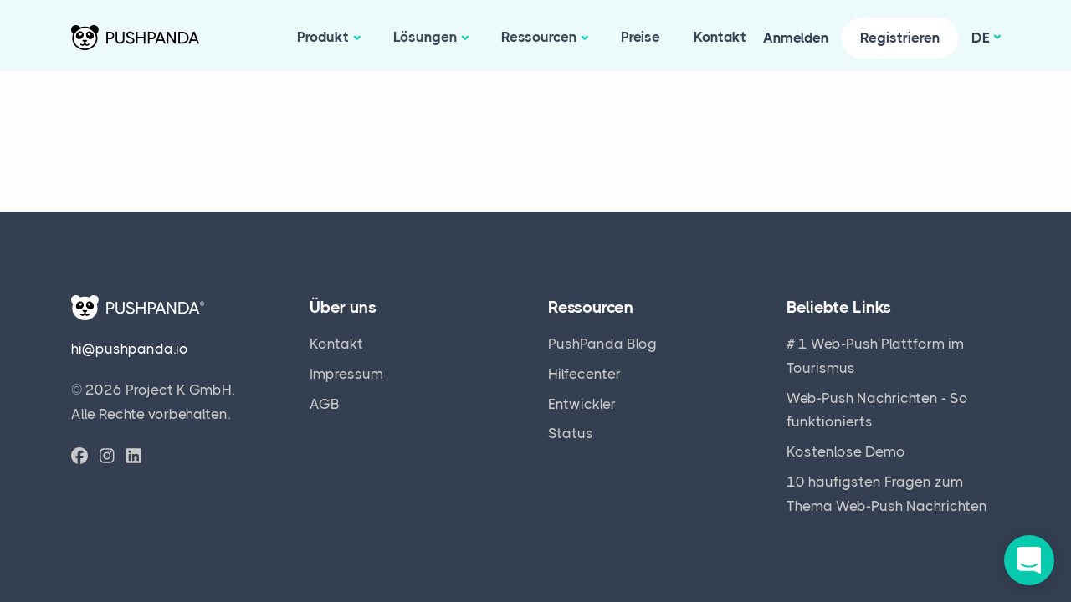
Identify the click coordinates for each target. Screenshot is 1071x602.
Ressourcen (538, 36)
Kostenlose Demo (846, 451)
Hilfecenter (584, 373)
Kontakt (720, 36)
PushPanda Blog (602, 343)
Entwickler (582, 403)
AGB (325, 403)
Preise (640, 36)
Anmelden (795, 37)
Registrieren (900, 37)
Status (570, 433)
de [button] (980, 37)
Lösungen (425, 36)
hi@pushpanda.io (129, 348)
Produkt (323, 36)
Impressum (346, 373)
